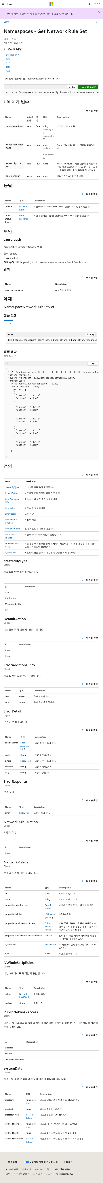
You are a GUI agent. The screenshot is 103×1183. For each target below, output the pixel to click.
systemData (10, 552)
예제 (8, 67)
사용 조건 (37, 1173)
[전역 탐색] (3, 4)
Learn (6, 21)
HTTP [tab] (8, 323)
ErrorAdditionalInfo (25, 746)
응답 (8, 58)
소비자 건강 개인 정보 (16, 1173)
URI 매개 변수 (12, 54)
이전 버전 (26, 1169)
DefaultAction (11, 493)
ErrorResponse (12, 513)
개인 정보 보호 (62, 1169)
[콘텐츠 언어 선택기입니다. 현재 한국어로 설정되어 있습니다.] (12, 1162)
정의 (8, 70)
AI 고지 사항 (12, 1169)
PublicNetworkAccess (49, 926)
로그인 (97, 3)
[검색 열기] (90, 4)
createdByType (12, 487)
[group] (51, 92)
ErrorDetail (10, 507)
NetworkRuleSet (12, 528)
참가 (49, 1169)
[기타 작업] (96, 21)
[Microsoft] (51, 4)
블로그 (37, 1169)
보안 (8, 63)
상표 (48, 1173)
